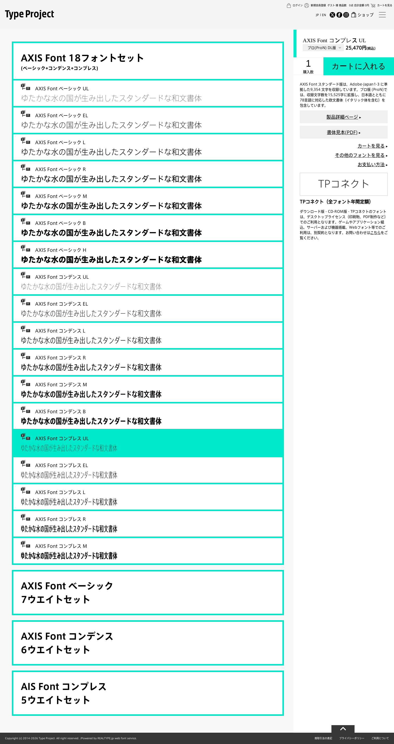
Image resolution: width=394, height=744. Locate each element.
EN (324, 15)
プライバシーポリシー (351, 738)
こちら (375, 232)
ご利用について (380, 738)
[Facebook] (339, 15)
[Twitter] (332, 15)
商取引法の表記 (323, 738)
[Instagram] (346, 15)
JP (317, 15)
